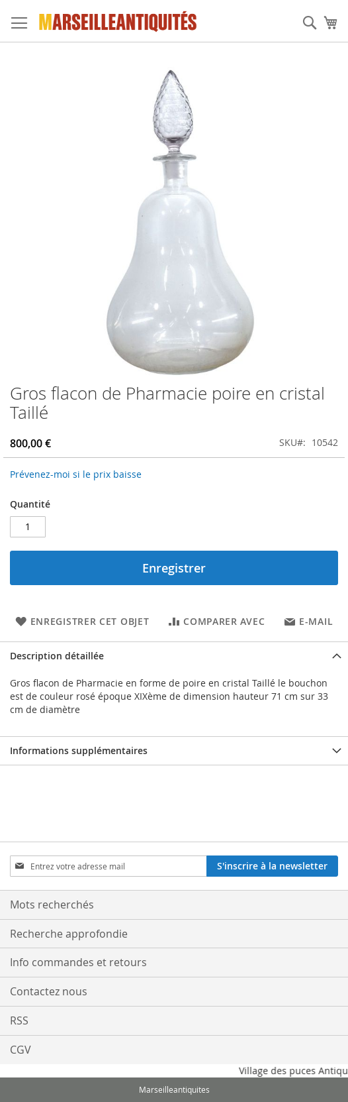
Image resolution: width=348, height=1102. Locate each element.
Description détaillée (57, 655)
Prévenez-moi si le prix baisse (76, 474)
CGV (20, 1049)
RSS (19, 1020)
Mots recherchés (52, 904)
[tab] (174, 655)
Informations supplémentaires (79, 750)
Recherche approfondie (69, 933)
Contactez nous (48, 991)
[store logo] (118, 21)
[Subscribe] (272, 866)
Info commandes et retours (78, 962)
